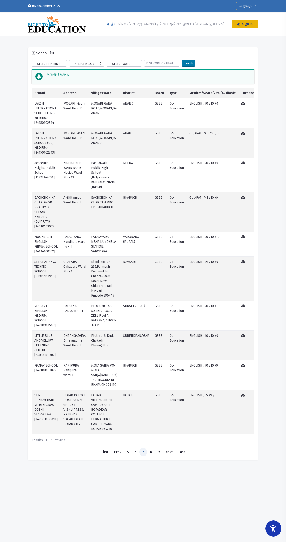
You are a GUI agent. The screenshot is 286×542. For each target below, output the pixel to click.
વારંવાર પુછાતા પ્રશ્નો (212, 24)
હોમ (111, 24)
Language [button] (245, 6)
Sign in (245, 24)
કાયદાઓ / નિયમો (156, 24)
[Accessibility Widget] (273, 528)
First (104, 452)
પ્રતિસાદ (175, 24)
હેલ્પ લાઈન (190, 24)
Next (169, 452)
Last (181, 452)
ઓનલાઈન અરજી (130, 24)
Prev (117, 452)
